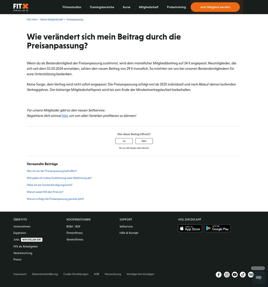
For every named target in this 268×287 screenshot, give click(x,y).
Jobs (27, 239)
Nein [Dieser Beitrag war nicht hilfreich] (144, 141)
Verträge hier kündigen (140, 274)
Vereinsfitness (74, 239)
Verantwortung (22, 253)
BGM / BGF (73, 226)
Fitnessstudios (72, 7)
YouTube (235, 275)
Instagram (227, 275)
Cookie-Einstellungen (75, 274)
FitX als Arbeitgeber (25, 246)
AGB (96, 274)
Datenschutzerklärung (45, 274)
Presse (17, 259)
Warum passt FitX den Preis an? (45, 191)
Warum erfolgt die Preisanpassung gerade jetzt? (55, 198)
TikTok (243, 275)
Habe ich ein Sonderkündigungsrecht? (49, 184)
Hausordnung (113, 274)
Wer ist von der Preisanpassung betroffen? (52, 170)
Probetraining (176, 7)
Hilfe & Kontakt (129, 232)
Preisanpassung (74, 19)
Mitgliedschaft (149, 7)
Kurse (127, 7)
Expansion (19, 232)
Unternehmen (22, 226)
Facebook (219, 275)
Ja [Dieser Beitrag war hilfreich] (124, 141)
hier (64, 116)
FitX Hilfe (32, 19)
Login (249, 7)
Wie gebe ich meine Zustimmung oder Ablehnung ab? (59, 177)
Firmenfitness (74, 232)
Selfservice (126, 226)
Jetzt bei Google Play (217, 228)
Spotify (251, 275)
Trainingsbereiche (102, 7)
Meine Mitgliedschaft (51, 19)
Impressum (20, 274)
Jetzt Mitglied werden (215, 7)
